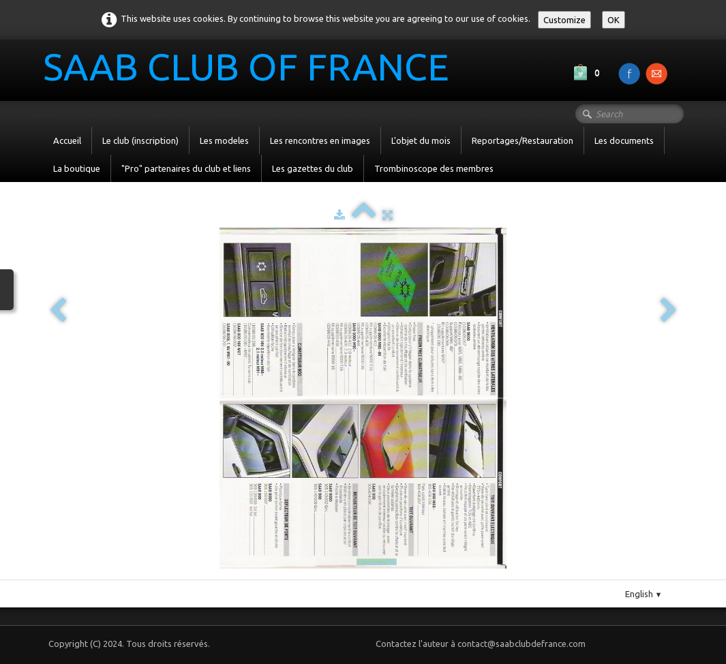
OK (613, 20)
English (644, 594)
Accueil (67, 140)
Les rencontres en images (320, 140)
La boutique (76, 168)
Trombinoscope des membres (434, 168)
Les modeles (224, 140)
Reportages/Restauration (522, 140)
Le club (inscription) (140, 140)
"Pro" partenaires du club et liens (186, 168)
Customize (564, 20)
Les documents (624, 140)
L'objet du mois (421, 140)
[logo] (251, 69)
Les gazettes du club (312, 168)
